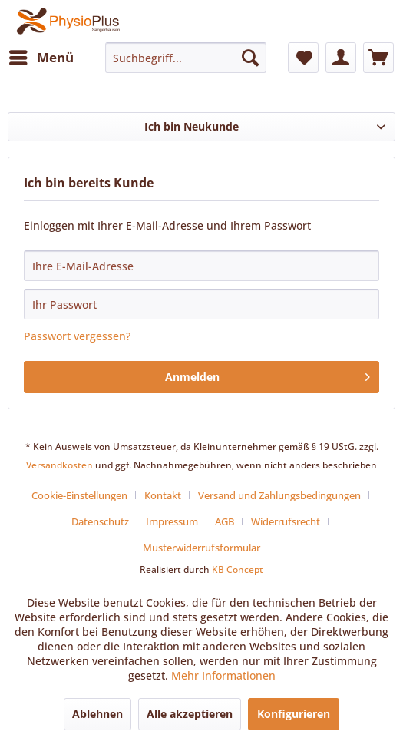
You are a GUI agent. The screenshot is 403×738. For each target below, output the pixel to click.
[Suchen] (250, 57)
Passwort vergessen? (77, 336)
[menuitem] (40, 57)
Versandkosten (59, 465)
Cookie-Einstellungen (79, 495)
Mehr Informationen (223, 675)
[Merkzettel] (303, 57)
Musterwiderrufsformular (201, 547)
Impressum (172, 521)
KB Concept (237, 569)
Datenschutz (100, 521)
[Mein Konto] (340, 57)
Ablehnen (97, 714)
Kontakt (162, 495)
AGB (224, 521)
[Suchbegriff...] (185, 57)
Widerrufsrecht (285, 521)
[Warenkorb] (378, 57)
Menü (41, 55)
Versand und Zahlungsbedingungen (279, 495)
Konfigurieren (293, 714)
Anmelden (267, 374)
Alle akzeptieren (190, 714)
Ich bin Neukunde (191, 126)
